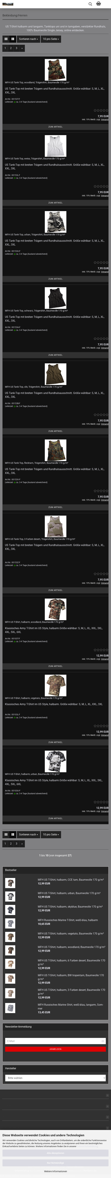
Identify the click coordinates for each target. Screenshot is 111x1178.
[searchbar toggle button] (90, 4)
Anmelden (56, 1049)
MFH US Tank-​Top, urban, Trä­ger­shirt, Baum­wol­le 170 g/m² (35, 234)
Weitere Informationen (55, 1171)
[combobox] (28, 39)
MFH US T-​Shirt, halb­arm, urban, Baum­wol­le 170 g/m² (32, 774)
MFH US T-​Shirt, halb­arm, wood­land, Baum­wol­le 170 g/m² (34, 622)
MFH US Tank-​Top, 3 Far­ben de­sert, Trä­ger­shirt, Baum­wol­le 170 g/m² (40, 539)
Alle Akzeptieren (55, 1153)
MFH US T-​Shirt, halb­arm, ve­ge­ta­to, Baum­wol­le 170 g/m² (34, 698)
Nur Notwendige (55, 1163)
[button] (5, 39)
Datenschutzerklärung (87, 1146)
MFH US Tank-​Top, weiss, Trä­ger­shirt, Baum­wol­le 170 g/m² (35, 158)
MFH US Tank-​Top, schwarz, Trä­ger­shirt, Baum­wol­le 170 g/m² (36, 310)
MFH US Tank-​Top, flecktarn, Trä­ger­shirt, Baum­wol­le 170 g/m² (36, 463)
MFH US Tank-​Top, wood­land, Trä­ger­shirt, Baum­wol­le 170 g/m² (37, 82)
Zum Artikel (55, 127)
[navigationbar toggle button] (107, 4)
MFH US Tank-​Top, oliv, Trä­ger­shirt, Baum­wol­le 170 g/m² (33, 386)
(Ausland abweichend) (37, 102)
